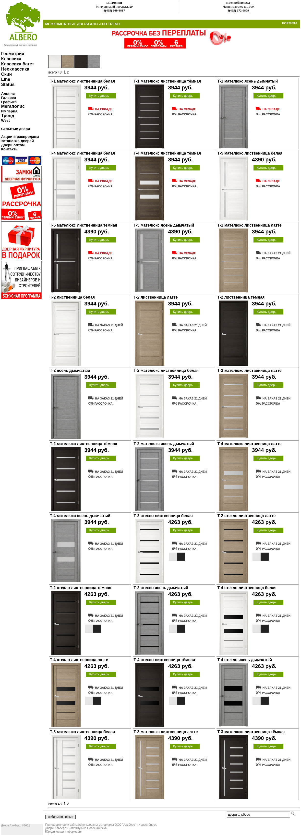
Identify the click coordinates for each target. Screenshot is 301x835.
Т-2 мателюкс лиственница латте (249, 370)
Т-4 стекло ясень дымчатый (244, 660)
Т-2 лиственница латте (156, 297)
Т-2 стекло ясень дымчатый (161, 588)
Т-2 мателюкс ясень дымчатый (164, 444)
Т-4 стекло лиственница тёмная (164, 660)
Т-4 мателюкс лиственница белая (82, 153)
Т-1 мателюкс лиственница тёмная (167, 81)
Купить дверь (99, 95)
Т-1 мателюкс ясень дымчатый (247, 81)
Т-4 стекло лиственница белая (247, 588)
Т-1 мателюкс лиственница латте (249, 225)
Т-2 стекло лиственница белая (163, 516)
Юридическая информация (64, 831)
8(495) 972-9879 (238, 10)
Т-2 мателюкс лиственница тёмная (83, 444)
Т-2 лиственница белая (72, 297)
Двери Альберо (55, 828)
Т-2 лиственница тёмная (241, 297)
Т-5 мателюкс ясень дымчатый (164, 225)
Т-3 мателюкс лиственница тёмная (251, 732)
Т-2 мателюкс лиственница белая (166, 370)
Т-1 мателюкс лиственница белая (82, 81)
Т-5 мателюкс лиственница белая (250, 153)
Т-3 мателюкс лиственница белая (82, 732)
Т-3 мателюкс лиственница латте (166, 732)
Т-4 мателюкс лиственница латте (249, 444)
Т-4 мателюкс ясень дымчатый (80, 516)
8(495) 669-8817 (114, 10)
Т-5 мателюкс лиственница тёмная (83, 225)
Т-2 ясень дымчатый (70, 370)
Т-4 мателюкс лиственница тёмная (167, 153)
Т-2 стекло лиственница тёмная (80, 588)
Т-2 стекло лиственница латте (246, 516)
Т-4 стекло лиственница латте (79, 660)
